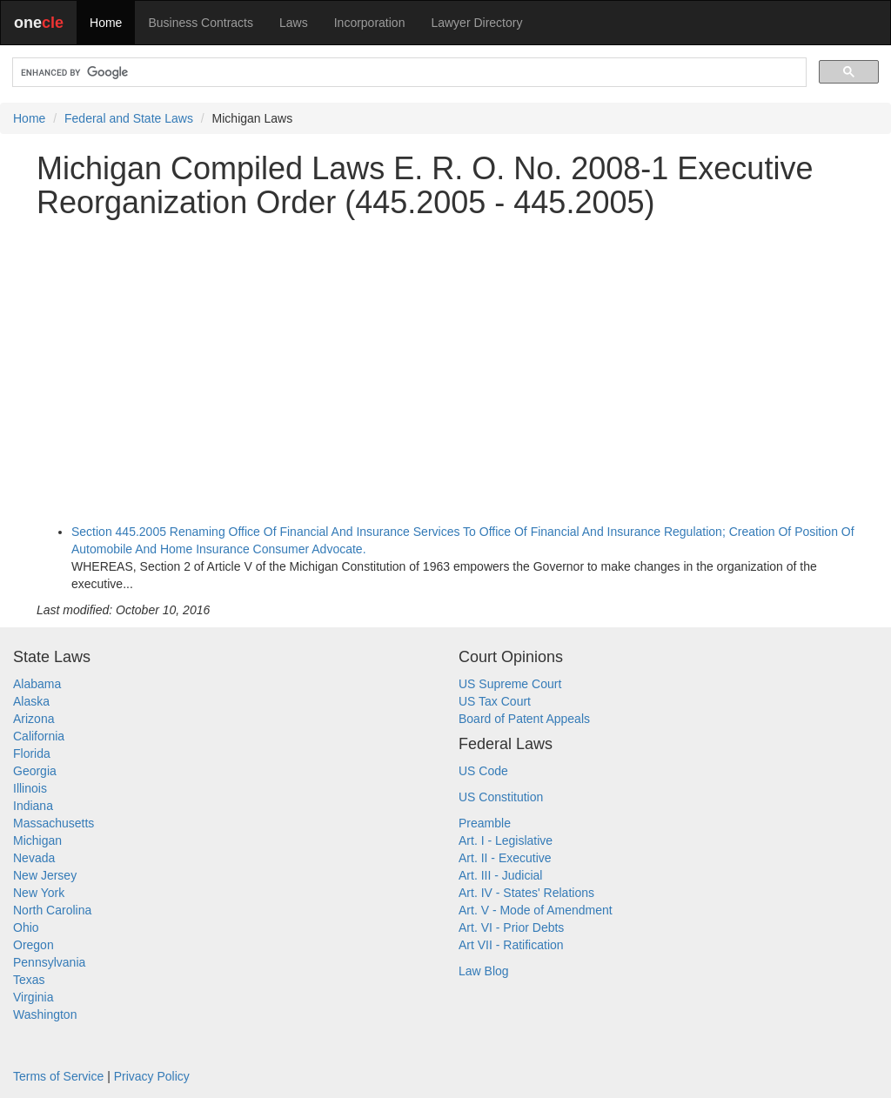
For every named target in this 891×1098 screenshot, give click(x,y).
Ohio (26, 927)
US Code (483, 771)
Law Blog (484, 971)
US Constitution (501, 797)
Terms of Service (58, 1076)
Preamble (485, 823)
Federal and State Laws (128, 118)
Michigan (37, 840)
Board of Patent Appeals (524, 719)
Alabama (37, 684)
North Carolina (52, 910)
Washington (45, 1014)
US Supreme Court (510, 684)
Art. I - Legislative (506, 840)
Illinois (30, 788)
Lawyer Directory (476, 23)
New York (38, 893)
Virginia (33, 997)
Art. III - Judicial (500, 875)
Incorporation (369, 23)
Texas (29, 980)
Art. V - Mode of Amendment (536, 910)
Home (106, 23)
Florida (31, 753)
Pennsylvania (49, 962)
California (38, 736)
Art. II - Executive (505, 858)
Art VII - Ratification (511, 945)
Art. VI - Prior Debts (511, 927)
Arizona (33, 719)
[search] (407, 73)
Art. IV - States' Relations (526, 893)
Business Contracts (200, 23)
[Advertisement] (445, 354)
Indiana (33, 806)
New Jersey (45, 875)
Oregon (33, 945)
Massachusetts (53, 823)
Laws (293, 23)
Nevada (34, 858)
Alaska (31, 701)
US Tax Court (495, 701)
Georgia (35, 771)
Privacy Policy (152, 1076)
